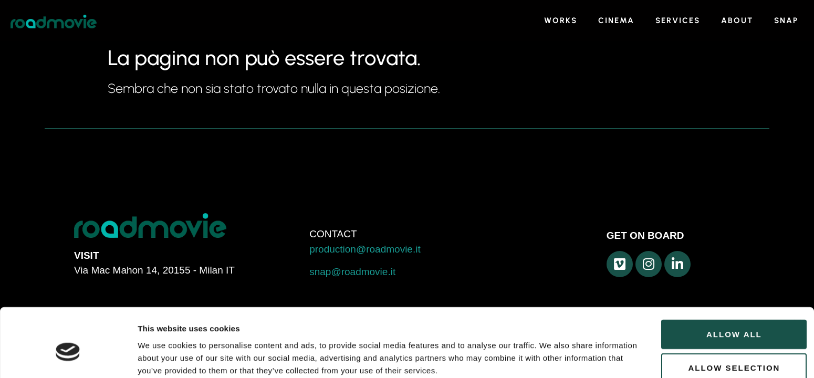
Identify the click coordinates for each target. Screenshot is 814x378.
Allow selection (700, 316)
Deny (699, 350)
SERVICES (677, 20)
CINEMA (616, 20)
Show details (551, 353)
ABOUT (737, 20)
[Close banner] (797, 272)
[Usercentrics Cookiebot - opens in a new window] (68, 357)
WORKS (560, 20)
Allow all (699, 283)
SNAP (786, 20)
